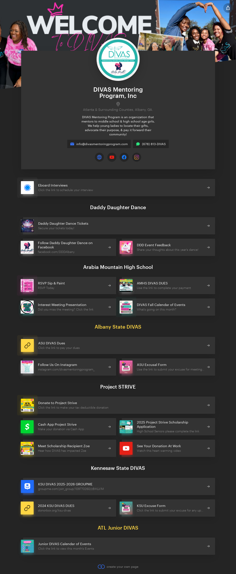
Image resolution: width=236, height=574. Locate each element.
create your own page (118, 566)
